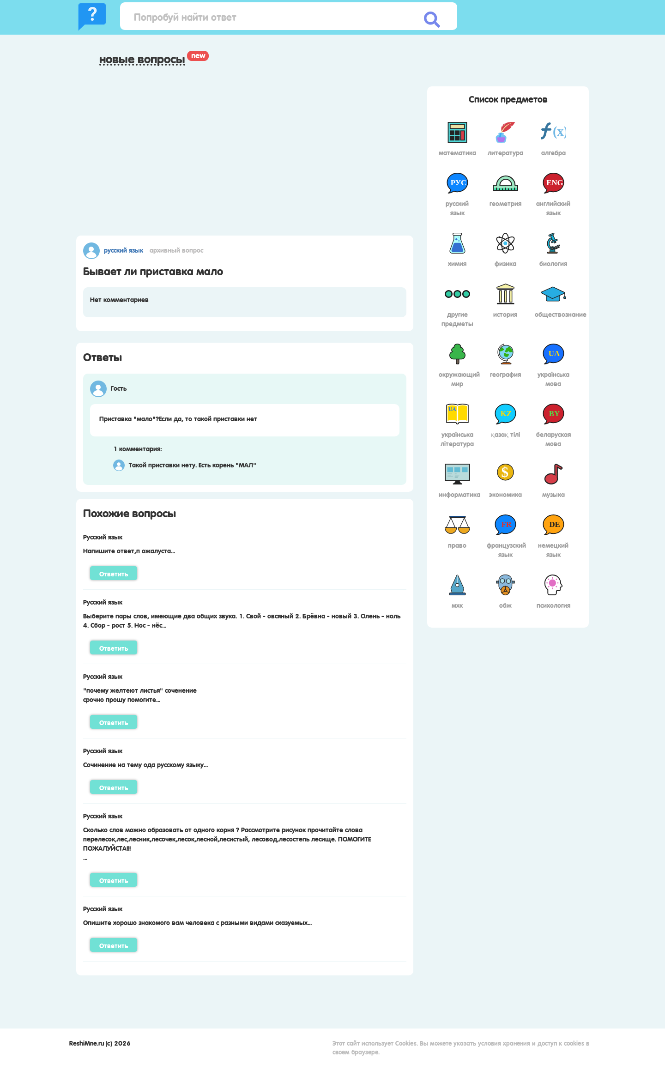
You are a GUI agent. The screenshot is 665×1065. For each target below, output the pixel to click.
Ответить (113, 573)
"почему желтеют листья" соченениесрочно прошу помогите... (140, 694)
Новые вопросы (142, 59)
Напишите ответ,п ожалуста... (129, 550)
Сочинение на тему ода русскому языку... (145, 763)
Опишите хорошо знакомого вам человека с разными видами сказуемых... (197, 921)
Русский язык (123, 249)
